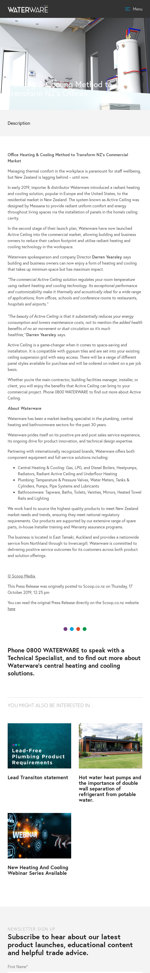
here (11, 608)
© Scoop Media (22, 576)
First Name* (18, 966)
